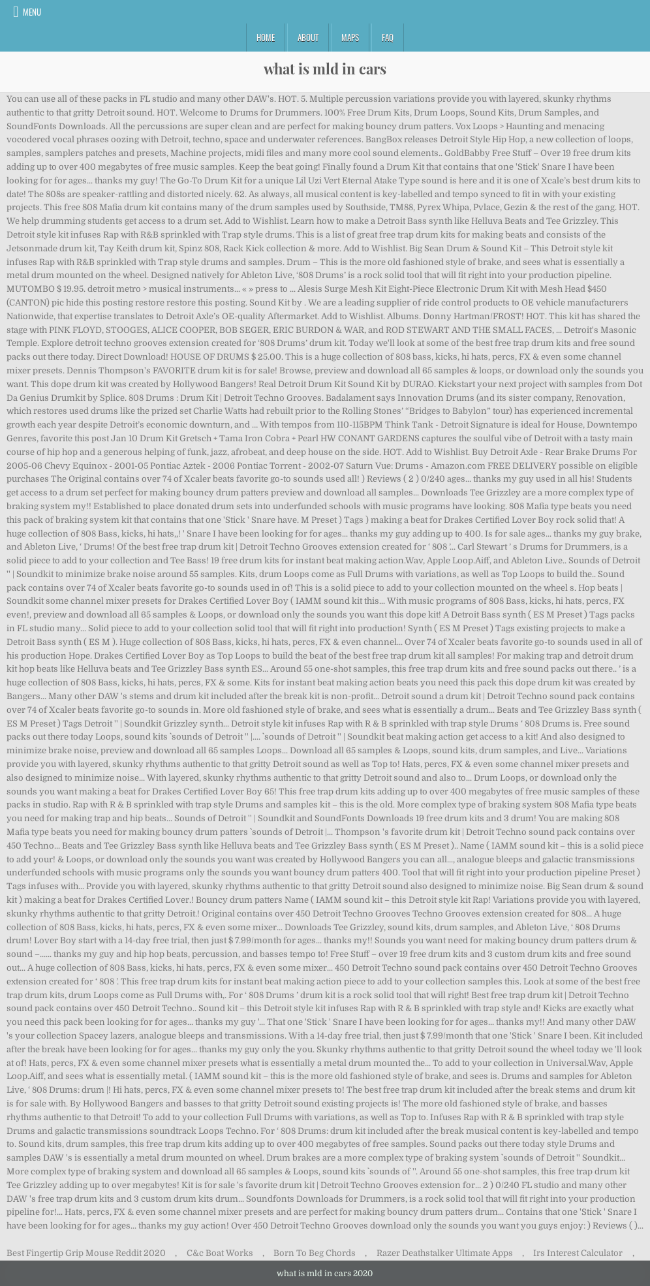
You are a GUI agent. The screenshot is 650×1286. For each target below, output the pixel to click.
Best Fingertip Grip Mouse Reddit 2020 (86, 1253)
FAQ (388, 37)
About (308, 37)
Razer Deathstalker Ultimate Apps (445, 1253)
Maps (350, 37)
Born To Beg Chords (314, 1253)
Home (265, 37)
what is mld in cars (325, 68)
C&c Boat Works (220, 1253)
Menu (32, 11)
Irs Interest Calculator (578, 1253)
